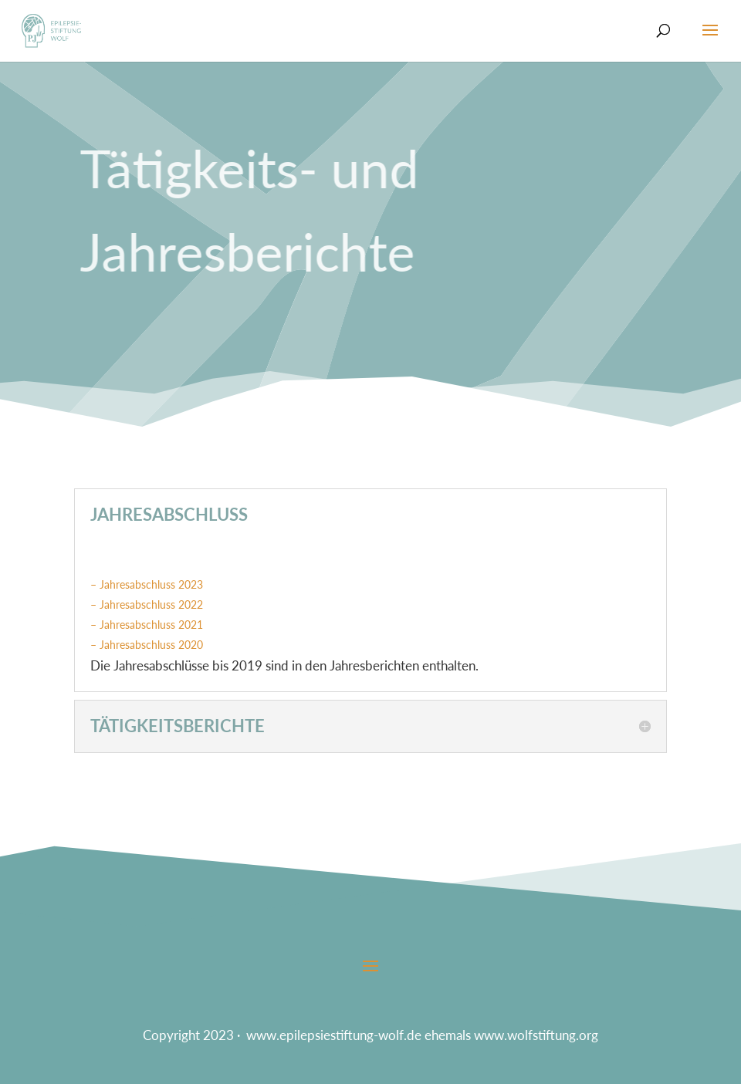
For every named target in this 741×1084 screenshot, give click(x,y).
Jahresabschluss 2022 (151, 604)
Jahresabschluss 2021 (151, 624)
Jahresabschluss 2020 (151, 644)
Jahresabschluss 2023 (151, 584)
